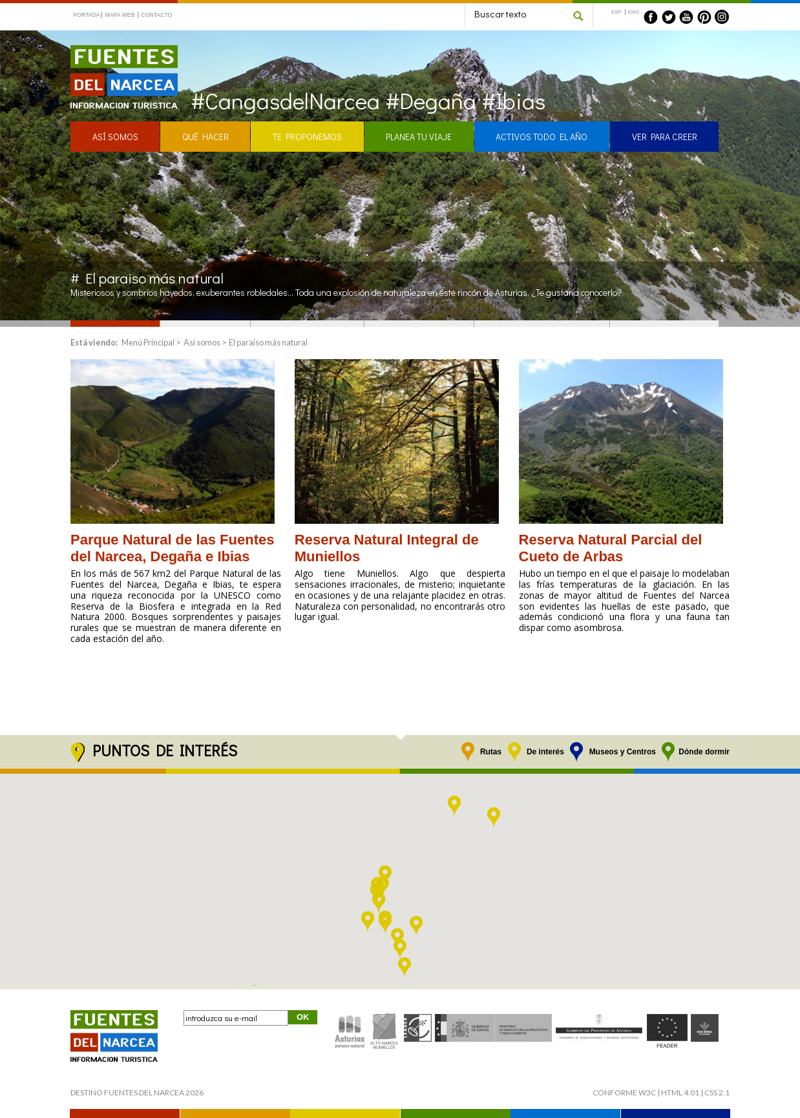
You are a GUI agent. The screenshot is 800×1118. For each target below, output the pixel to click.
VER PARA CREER (664, 136)
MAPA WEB (119, 15)
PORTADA (86, 15)
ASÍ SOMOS (115, 136)
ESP (616, 12)
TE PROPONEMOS (307, 136)
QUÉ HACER (205, 136)
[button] (400, 949)
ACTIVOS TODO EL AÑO (541, 136)
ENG (633, 12)
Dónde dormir (704, 751)
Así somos (202, 342)
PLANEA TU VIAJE (419, 136)
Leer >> (84, 666)
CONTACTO (156, 15)
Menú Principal (147, 342)
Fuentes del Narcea (115, 50)
